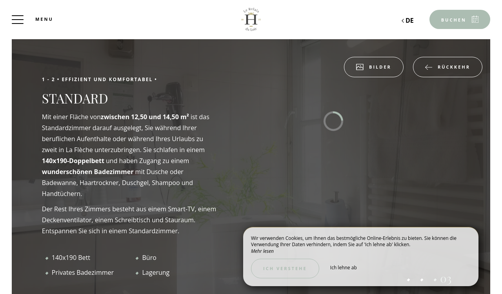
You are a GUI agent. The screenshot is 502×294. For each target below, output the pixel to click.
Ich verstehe (285, 268)
